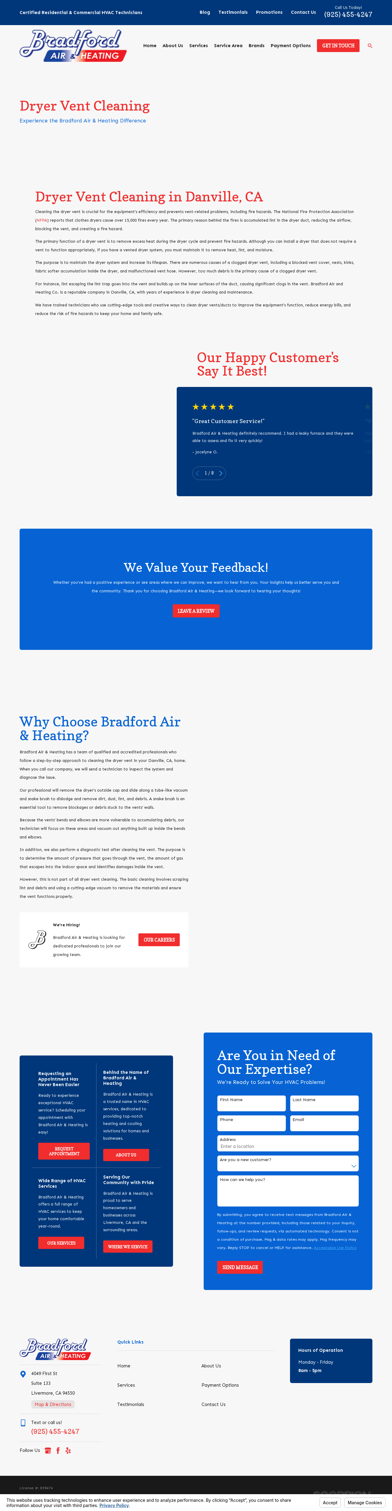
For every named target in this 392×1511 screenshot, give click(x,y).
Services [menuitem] (198, 45)
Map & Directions (53, 1404)
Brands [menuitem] (257, 45)
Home (123, 1366)
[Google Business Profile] (48, 1450)
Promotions (269, 12)
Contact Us (303, 12)
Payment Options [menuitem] (291, 45)
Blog (205, 12)
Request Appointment (55, 1151)
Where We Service (118, 1246)
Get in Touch (338, 46)
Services (126, 1385)
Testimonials (233, 12)
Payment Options (220, 1385)
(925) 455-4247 (348, 14)
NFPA (41, 228)
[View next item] (229, 473)
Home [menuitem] (149, 45)
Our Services (52, 1243)
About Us (117, 1155)
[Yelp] (68, 1450)
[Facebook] (58, 1450)
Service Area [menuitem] (228, 45)
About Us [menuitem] (173, 45)
